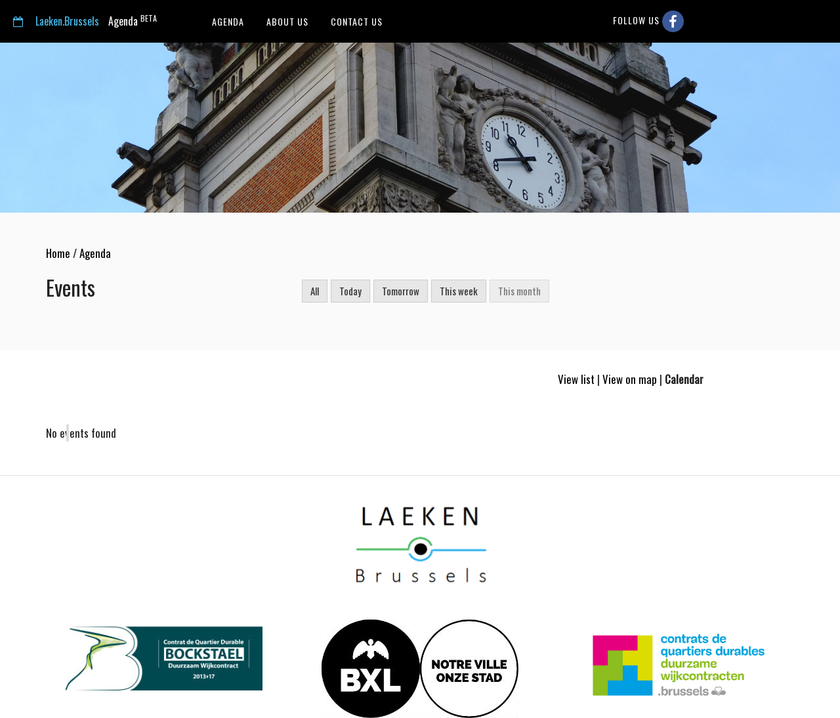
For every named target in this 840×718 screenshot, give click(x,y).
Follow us (648, 21)
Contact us (355, 21)
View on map (629, 379)
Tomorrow (400, 291)
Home (58, 253)
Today (350, 291)
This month (519, 291)
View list (576, 379)
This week (459, 291)
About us (286, 21)
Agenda (85, 20)
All (314, 291)
